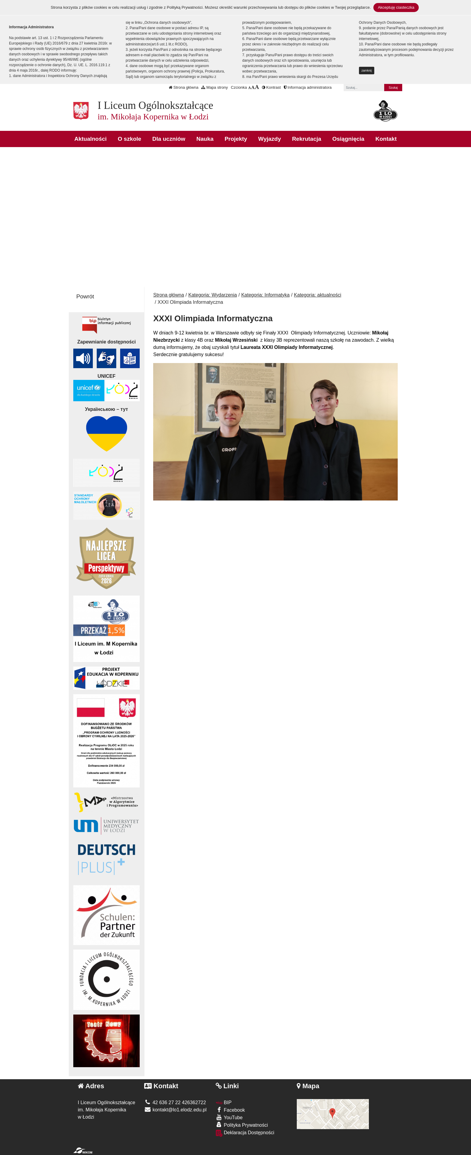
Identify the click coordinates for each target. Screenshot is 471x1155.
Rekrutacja (306, 139)
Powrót (85, 296)
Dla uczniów (168, 139)
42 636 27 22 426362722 (175, 1102)
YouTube (229, 1117)
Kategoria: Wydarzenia (212, 294)
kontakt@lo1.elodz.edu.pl (175, 1109)
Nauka (205, 139)
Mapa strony (214, 87)
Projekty (236, 139)
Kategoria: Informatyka (265, 294)
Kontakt (386, 139)
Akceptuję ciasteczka (396, 7)
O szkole (129, 139)
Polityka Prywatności (242, 1125)
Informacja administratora (308, 87)
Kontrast (271, 87)
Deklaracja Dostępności (245, 1133)
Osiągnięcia (348, 139)
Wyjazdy (269, 139)
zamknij (366, 70)
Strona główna (184, 87)
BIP (224, 1102)
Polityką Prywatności (184, 7)
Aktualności (90, 139)
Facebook (230, 1110)
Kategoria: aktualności (317, 294)
